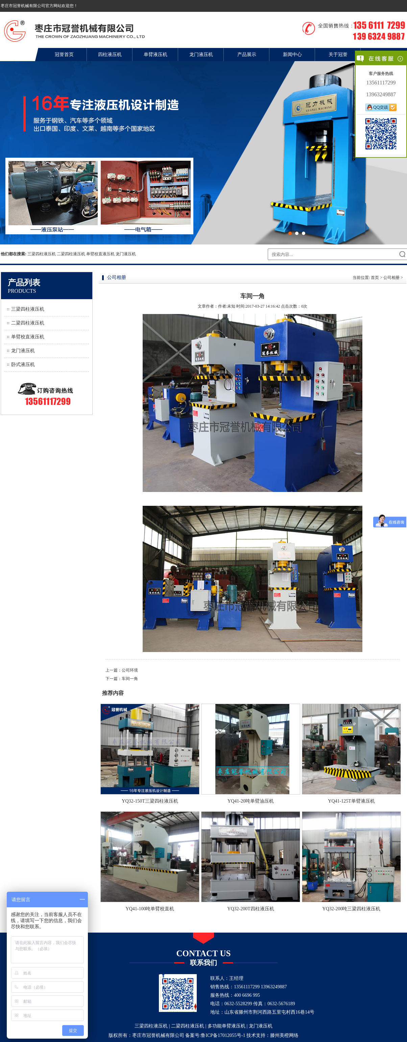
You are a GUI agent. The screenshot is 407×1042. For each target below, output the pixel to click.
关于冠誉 (338, 54)
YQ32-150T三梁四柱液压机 (150, 801)
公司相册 (391, 277)
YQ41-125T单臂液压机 (351, 801)
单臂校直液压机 (100, 254)
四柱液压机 (110, 54)
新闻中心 (292, 54)
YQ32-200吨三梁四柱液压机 (351, 908)
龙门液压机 (201, 54)
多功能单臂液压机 (226, 1025)
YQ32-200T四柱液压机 (250, 908)
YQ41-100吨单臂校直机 (150, 908)
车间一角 (130, 678)
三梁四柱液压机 (41, 254)
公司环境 (130, 670)
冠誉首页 (64, 54)
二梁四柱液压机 (71, 254)
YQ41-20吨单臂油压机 (251, 801)
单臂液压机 (155, 54)
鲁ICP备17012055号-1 (223, 1035)
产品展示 (246, 54)
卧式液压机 (23, 364)
